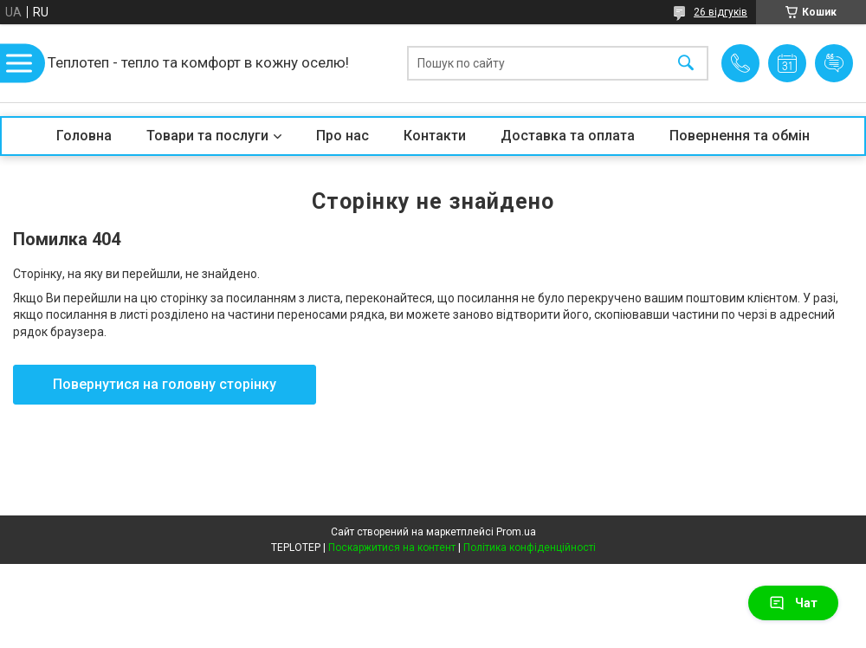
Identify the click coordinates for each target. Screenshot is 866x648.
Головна (84, 135)
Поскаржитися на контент (392, 547)
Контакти (435, 135)
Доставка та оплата (568, 135)
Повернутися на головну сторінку (164, 384)
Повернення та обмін (739, 135)
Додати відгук (834, 63)
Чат (793, 603)
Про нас (342, 135)
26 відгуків (720, 12)
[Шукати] (686, 64)
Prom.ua (516, 532)
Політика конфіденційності (529, 547)
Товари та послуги (207, 135)
